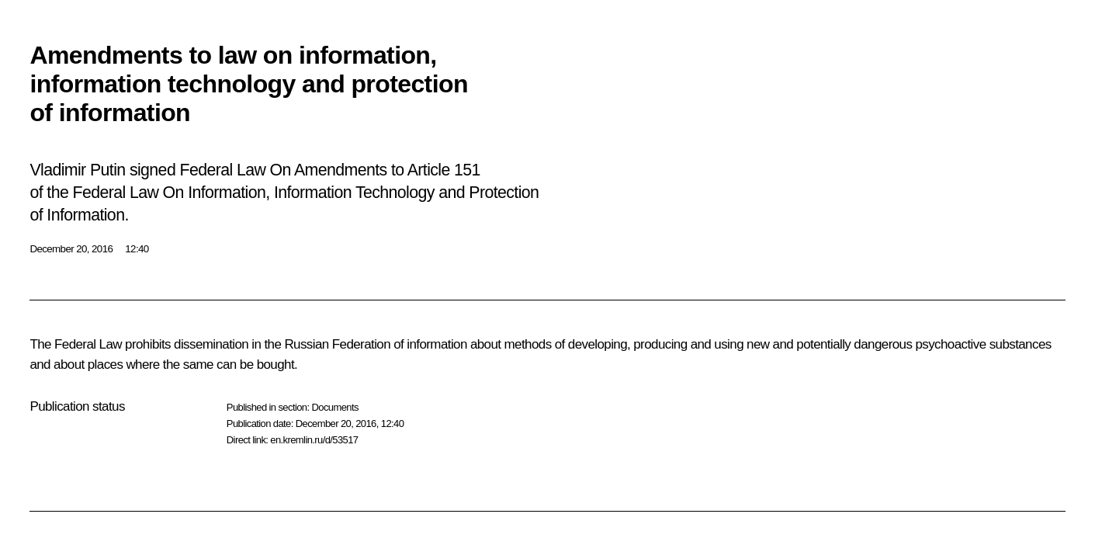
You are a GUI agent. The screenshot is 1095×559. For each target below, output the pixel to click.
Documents (334, 407)
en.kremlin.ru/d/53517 (314, 440)
